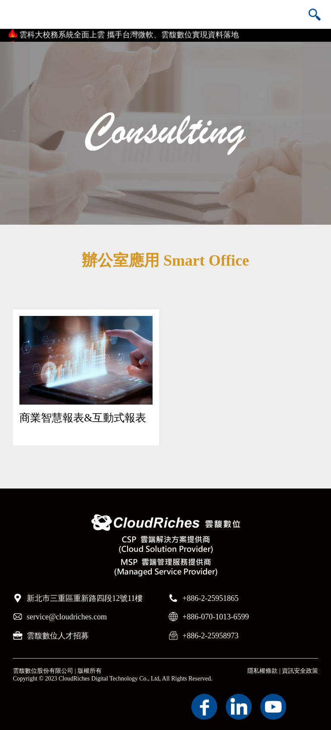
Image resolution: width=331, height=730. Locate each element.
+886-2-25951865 (210, 598)
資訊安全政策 (300, 671)
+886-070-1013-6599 (215, 616)
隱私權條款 (262, 671)
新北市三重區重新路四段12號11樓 (85, 598)
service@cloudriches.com (67, 616)
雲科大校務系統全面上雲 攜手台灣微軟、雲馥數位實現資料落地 (129, 35)
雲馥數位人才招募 (58, 635)
